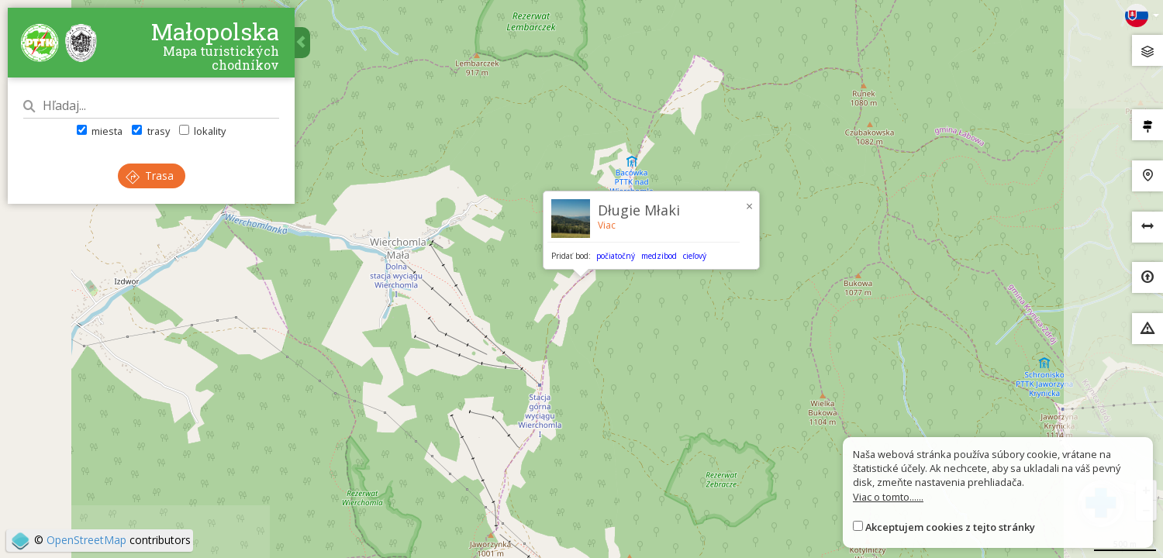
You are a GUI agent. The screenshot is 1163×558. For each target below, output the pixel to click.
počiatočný (615, 255)
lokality (202, 131)
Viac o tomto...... (888, 497)
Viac (607, 225)
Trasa (150, 175)
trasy (150, 131)
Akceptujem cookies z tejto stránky (950, 527)
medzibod (659, 255)
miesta (100, 131)
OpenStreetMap (86, 539)
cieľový (694, 255)
